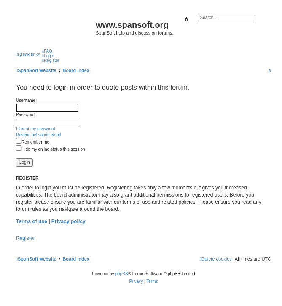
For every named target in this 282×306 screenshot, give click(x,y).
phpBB (121, 273)
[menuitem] (47, 51)
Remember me (32, 142)
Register (25, 238)
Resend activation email (38, 135)
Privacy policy (68, 221)
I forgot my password (35, 129)
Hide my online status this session (50, 149)
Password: (26, 114)
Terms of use (31, 221)
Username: (26, 100)
